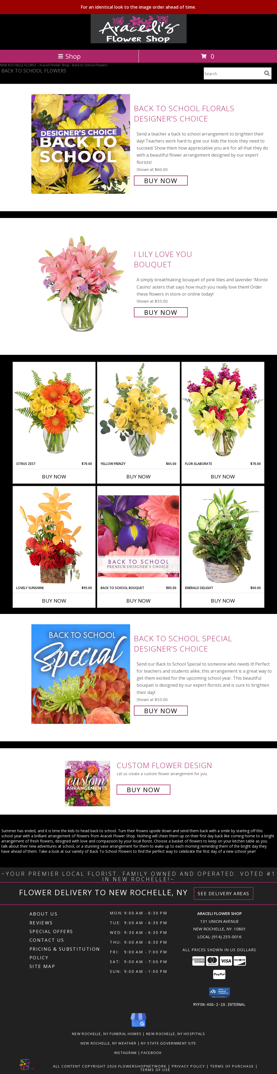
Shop (69, 56)
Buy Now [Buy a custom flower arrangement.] (143, 789)
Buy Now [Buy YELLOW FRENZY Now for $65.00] (138, 476)
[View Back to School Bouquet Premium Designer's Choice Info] (138, 536)
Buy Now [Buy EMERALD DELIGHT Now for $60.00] (223, 600)
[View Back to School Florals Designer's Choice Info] (81, 143)
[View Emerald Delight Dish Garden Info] (222, 536)
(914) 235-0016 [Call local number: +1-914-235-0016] (227, 936)
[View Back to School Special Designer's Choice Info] (81, 673)
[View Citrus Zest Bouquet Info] (54, 412)
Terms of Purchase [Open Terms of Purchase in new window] (232, 1065)
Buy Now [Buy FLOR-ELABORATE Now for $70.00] (223, 476)
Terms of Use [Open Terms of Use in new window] (155, 1069)
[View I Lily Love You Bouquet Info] (81, 282)
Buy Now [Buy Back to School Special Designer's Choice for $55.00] (160, 710)
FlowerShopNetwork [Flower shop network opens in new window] (142, 1065)
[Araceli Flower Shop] (139, 41)
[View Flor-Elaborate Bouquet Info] (222, 412)
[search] (267, 73)
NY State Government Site (168, 1042)
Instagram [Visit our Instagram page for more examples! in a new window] (126, 1052)
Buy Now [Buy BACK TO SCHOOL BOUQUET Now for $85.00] (138, 600)
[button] (219, 992)
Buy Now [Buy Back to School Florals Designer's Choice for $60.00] (160, 180)
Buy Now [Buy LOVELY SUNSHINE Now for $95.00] (54, 600)
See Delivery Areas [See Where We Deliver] (223, 893)
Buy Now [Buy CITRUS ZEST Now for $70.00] (54, 476)
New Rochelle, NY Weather (108, 1042)
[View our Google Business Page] (138, 1026)
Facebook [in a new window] (152, 1052)
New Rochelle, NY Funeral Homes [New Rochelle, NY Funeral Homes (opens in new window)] (106, 1033)
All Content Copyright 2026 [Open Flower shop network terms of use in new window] (85, 1065)
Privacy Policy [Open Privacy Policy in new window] (188, 1065)
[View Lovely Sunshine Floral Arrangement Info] (54, 536)
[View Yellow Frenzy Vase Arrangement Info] (138, 412)
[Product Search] (233, 73)
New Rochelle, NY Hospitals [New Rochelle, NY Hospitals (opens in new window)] (175, 1033)
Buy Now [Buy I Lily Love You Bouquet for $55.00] (160, 312)
